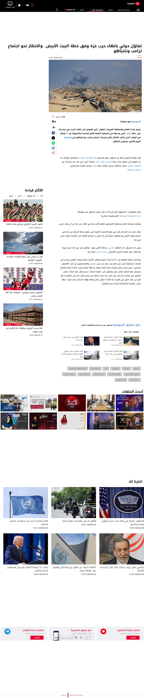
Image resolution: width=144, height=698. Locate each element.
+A (54, 121)
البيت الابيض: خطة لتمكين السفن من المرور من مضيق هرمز (112, 340)
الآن (41, 196)
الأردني (112, 248)
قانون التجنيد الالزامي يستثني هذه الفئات (24, 224)
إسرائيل (93, 264)
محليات (8, 253)
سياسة (8, 220)
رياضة (9, 289)
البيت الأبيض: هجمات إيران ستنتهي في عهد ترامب (113, 352)
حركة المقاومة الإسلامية (130, 216)
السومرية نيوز (96, 9)
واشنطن (68, 137)
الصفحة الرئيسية (124, 9)
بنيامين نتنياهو (134, 170)
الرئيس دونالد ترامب (103, 162)
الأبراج (82, 9)
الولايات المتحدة (85, 158)
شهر (11, 196)
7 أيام (20, 196)
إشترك (37, 638)
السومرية (136, 121)
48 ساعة (31, 196)
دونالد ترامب (102, 252)
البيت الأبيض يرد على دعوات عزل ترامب (73, 338)
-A (53, 127)
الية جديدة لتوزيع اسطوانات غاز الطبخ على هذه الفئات (24, 329)
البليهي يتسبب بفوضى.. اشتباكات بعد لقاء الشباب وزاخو (23, 294)
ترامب (128, 133)
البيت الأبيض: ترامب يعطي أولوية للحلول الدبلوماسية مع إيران (72, 354)
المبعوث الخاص (134, 166)
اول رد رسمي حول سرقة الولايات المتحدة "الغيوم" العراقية (24, 258)
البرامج (110, 9)
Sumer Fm (70, 10)
